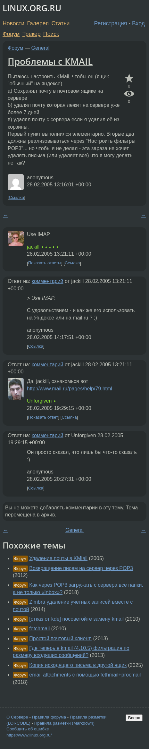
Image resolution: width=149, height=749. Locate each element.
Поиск (51, 34)
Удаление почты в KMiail (58, 558)
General (40, 48)
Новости (13, 23)
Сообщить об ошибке (27, 729)
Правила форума (49, 717)
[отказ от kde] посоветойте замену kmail (76, 619)
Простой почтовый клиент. (60, 638)
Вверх (134, 717)
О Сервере (17, 717)
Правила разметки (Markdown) (64, 723)
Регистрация (110, 23)
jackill (33, 247)
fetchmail (39, 628)
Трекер (31, 34)
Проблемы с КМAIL (50, 61)
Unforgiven (39, 401)
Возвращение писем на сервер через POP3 (81, 568)
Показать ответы (44, 263)
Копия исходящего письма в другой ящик (78, 665)
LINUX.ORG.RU (32, 8)
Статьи (60, 23)
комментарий (47, 281)
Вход (138, 23)
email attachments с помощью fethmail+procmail (85, 674)
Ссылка (16, 197)
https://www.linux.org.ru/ (29, 735)
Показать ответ (43, 417)
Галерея (38, 23)
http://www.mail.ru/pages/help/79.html (69, 388)
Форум (11, 34)
